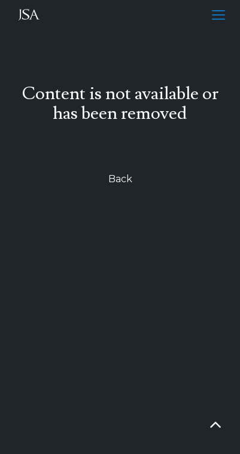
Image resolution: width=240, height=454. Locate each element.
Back (120, 179)
